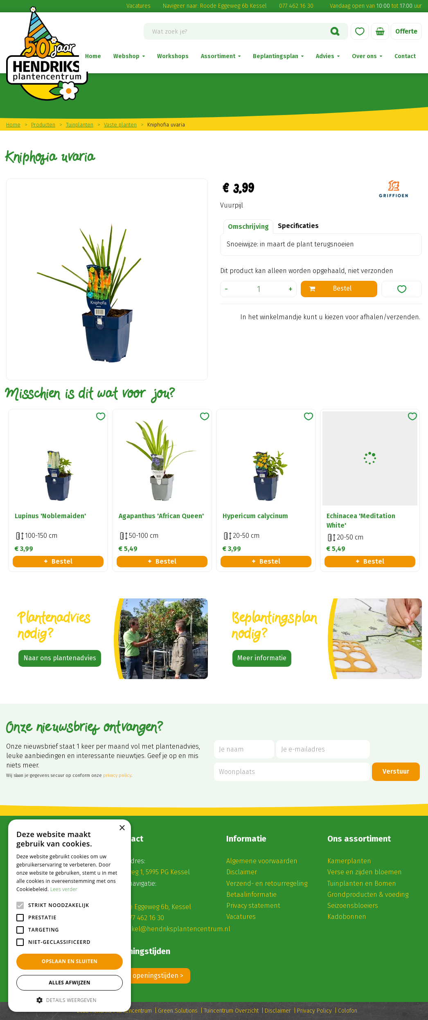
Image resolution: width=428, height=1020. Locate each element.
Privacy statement (253, 905)
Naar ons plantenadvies (59, 658)
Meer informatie (261, 658)
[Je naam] (244, 749)
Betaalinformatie (251, 894)
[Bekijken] (380, 31)
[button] (69, 1000)
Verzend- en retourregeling (266, 883)
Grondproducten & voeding (367, 894)
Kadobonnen (346, 917)
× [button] (122, 828)
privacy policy (117, 775)
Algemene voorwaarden (261, 861)
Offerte (405, 31)
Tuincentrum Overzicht (231, 1010)
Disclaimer (241, 872)
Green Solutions (178, 1010)
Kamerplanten (349, 861)
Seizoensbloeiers (352, 905)
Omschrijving (248, 226)
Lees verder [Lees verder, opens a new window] (64, 889)
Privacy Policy (314, 1010)
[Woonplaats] (292, 772)
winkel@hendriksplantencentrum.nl (176, 929)
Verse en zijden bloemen (364, 872)
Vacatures (138, 5)
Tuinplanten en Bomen (361, 883)
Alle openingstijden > (151, 975)
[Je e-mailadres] (323, 749)
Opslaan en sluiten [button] (70, 961)
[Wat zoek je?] (246, 31)
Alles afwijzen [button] (69, 982)
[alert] (69, 915)
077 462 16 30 (296, 5)
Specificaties (298, 226)
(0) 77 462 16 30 (142, 918)
